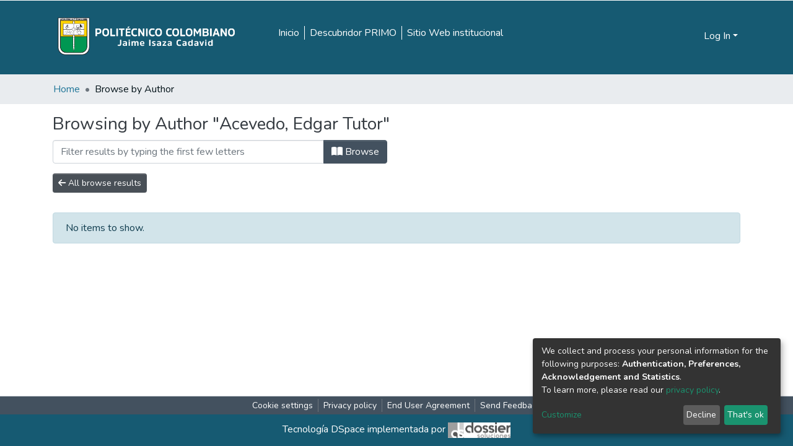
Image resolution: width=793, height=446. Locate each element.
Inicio (288, 33)
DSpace (348, 429)
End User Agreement (428, 405)
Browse (355, 152)
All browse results (99, 183)
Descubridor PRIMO (353, 33)
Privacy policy (350, 405)
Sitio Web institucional (455, 33)
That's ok (745, 415)
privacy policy (692, 390)
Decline (701, 415)
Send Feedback (510, 405)
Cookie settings (282, 405)
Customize (561, 415)
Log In (717, 36)
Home (66, 89)
